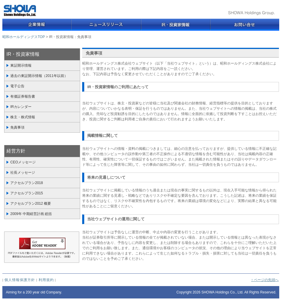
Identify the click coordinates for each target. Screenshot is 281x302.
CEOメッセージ (23, 162)
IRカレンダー (21, 107)
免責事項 (17, 127)
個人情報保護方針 (19, 280)
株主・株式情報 (22, 117)
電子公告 (17, 86)
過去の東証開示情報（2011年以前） (39, 76)
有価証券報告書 (22, 96)
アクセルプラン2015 (26, 193)
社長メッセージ (22, 172)
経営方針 (15, 150)
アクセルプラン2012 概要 (30, 203)
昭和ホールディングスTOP (23, 37)
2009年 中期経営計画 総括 (31, 214)
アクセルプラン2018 (26, 183)
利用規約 (46, 280)
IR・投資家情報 (22, 54)
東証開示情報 (21, 65)
